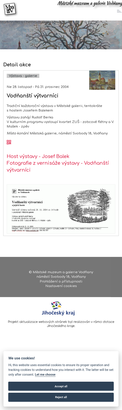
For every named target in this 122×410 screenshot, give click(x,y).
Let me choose (45, 374)
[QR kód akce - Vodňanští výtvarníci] (9, 152)
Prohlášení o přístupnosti (61, 283)
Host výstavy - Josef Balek (38, 166)
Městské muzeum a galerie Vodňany (89, 3)
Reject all (61, 397)
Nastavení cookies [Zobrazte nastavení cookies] (61, 288)
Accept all (61, 386)
